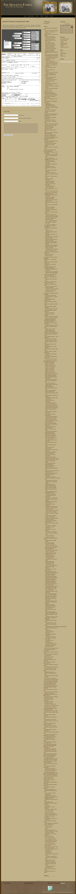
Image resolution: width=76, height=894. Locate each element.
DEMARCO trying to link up (52, 506)
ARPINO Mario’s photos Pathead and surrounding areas (51, 332)
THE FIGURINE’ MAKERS (50, 841)
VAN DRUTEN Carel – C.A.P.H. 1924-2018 (50, 187)
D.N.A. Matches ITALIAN (50, 793)
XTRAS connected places (49, 789)
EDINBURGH (48, 794)
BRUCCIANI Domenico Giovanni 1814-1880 (50, 46)
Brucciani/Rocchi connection (52, 57)
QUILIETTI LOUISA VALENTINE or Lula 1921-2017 (50, 167)
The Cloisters (60, 892)
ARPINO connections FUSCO (51, 316)
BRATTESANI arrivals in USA (51, 373)
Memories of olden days (50, 813)
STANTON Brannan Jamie (50, 668)
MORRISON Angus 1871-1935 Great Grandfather (51, 579)
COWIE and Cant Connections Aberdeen (50, 556)
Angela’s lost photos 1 (49, 362)
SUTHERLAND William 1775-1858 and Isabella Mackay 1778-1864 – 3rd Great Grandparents (50, 773)
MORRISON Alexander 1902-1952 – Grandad (50, 574)
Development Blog (64, 39)
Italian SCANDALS (49, 836)
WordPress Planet (64, 47)
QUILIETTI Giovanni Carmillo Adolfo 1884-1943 (51, 133)
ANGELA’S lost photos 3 (50, 365)
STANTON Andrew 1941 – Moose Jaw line (49, 662)
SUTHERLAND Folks (48, 757)
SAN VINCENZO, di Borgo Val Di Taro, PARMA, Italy (51, 824)
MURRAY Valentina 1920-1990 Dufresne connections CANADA (51, 242)
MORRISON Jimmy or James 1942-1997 (50, 607)
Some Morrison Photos (51, 636)
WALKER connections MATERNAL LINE (50, 646)
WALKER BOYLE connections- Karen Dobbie (51, 643)
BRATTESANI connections (50, 374)
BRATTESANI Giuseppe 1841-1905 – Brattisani (50, 435)
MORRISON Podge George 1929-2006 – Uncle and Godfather (51, 618)
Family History (31, 16)
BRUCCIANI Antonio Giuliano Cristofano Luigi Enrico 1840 (50, 40)
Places (41, 16)
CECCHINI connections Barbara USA (49, 97)
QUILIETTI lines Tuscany (50, 110)
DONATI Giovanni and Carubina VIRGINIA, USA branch (50, 74)
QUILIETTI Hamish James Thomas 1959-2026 (51, 287)
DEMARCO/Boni (49, 509)
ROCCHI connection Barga (51, 88)
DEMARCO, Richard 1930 (51, 507)
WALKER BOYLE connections (49, 641)
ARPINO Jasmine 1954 (50, 329)
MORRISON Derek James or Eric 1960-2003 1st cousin (51, 587)
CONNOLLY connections (50, 704)
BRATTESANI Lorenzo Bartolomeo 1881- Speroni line (51, 458)
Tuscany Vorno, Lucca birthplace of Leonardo (50, 861)
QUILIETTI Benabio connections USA (48, 128)
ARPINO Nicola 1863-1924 (51, 339)
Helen (63, 883)
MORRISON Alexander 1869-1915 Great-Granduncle (51, 572)
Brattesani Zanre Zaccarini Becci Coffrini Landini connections (51, 474)
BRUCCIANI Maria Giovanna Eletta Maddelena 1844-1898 (51, 55)
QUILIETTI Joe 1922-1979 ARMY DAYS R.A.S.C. (50, 282)
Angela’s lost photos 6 (49, 369)
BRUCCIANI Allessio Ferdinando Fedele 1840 (50, 37)
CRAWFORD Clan (50, 557)
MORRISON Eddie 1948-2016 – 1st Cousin (51, 589)
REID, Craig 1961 (48, 658)
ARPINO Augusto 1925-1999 (51, 308)
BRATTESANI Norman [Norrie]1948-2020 (50, 464)
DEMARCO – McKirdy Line (51, 497)
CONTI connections (50, 60)
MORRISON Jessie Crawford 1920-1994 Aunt (50, 605)
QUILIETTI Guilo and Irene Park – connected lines (50, 275)
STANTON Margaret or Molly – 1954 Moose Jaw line (50, 709)
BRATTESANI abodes (50, 383)
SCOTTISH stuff (48, 827)
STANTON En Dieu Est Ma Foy (51, 691)
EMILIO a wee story (49, 254)
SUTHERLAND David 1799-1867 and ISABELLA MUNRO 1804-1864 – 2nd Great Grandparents (49, 746)
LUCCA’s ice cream (49, 812)
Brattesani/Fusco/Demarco (51, 480)
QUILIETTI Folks (48, 255)
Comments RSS (70, 892)
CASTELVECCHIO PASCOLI (51, 95)
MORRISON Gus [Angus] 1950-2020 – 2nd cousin (51, 597)
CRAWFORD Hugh (50, 564)
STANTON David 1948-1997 (50, 678)
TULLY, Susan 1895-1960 (51, 220)
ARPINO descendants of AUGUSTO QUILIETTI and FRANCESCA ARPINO (50, 320)
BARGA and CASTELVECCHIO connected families (50, 34)
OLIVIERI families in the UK (51, 840)
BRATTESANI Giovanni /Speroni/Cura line (50, 427)
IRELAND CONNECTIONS (51, 809)
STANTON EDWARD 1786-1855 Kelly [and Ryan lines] (49, 684)
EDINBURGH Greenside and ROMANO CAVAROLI (51, 797)
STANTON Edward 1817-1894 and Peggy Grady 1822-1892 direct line (50, 687)
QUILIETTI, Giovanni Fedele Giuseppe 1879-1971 (50, 141)
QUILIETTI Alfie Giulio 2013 (52, 191)
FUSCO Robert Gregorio (51, 511)
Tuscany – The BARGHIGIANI (48, 852)
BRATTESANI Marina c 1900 (52, 459)
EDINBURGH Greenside (50, 795)
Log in (61, 52)
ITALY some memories (50, 837)
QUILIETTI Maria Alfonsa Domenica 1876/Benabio (50, 135)
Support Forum (63, 44)
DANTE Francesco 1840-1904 (51, 123)
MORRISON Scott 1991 (51, 622)
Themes (62, 45)
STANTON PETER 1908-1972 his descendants (51, 655)
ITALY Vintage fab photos (50, 838)
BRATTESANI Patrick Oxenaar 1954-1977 (50, 466)
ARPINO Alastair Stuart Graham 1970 (49, 300)
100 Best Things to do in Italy (51, 831)
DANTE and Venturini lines (51, 63)
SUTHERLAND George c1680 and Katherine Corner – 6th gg (50, 759)
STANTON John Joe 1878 (49, 707)
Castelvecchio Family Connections (50, 59)
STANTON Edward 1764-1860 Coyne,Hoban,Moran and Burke (50, 681)
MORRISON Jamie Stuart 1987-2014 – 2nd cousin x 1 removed (51, 602)
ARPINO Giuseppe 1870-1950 (51, 325)
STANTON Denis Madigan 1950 (51, 679)
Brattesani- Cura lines (50, 476)
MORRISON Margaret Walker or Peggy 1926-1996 (51, 612)
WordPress (62, 56)
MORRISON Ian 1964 (49, 656)
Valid (63, 53)
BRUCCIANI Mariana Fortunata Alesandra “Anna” (50, 93)
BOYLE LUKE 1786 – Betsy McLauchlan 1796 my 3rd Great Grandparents (51, 547)
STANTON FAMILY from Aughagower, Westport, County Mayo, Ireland (50, 694)
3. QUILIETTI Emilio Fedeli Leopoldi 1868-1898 (49, 150)
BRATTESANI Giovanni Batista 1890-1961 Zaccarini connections (51, 377)
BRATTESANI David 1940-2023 (51, 648)
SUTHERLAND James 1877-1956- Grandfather (50, 762)
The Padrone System (49, 842)
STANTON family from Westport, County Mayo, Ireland (50, 697)
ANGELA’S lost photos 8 (50, 372)
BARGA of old (48, 91)
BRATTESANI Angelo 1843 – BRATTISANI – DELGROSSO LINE (51, 385)
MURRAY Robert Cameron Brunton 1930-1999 (51, 240)
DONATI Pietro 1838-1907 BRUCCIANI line (51, 84)
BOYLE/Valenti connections (52, 550)
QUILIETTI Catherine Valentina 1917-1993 (16, 21)
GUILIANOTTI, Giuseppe (51, 531)
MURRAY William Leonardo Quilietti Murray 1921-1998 (51, 246)
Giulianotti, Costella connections (49, 527)
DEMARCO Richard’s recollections (50, 505)
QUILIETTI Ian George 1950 (52, 154)
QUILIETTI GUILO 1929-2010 (51, 271)
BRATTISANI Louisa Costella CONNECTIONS (50, 485)
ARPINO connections (49, 312)
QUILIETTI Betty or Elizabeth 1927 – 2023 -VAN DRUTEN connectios (51, 159)
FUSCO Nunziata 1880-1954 (52, 510)
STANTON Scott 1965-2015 (50, 725)
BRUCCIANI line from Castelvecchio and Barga (50, 48)
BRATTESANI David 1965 (51, 405)
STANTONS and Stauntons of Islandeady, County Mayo (50, 735)
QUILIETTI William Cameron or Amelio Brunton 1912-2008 (51, 216)
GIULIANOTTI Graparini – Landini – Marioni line (51, 516)
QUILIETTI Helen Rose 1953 (52, 288)
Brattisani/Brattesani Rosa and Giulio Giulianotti (51, 492)
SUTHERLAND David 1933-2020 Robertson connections (49, 749)
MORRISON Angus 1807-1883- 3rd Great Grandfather (51, 577)
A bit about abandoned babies (51, 30)
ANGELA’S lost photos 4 (50, 366)
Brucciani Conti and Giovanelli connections (50, 43)
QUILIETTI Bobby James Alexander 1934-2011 (50, 267)
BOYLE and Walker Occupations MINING (49, 543)
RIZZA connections (50, 535)
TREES (46, 828)
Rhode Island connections (50, 143)
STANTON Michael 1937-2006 (50, 710)
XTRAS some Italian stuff (49, 830)
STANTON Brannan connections (51, 666)
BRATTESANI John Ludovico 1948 (49, 448)
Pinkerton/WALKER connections (49, 632)
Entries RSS (65, 892)
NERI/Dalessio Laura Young (52, 249)
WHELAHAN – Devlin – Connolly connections (48, 778)
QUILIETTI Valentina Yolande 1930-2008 (50, 182)
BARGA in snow (48, 89)
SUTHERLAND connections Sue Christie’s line (49, 742)
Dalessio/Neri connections (51, 565)
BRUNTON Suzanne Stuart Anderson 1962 (51, 200)
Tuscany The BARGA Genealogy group (50, 867)
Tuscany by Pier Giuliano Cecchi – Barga (50, 845)
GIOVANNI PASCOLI (49, 832)
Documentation (63, 40)
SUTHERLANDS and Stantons (51, 775)
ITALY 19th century (49, 810)
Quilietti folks (47, 103)
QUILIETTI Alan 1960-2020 (51, 272)
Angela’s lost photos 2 (49, 364)
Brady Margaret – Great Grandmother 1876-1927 (50, 553)
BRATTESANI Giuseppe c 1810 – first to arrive (51, 438)
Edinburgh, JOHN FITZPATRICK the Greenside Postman (50, 803)
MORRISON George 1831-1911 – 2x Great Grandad (51, 594)
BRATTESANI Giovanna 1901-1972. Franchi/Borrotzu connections (51, 424)
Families (46, 16)
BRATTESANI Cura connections (49, 401)
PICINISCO (47, 355)
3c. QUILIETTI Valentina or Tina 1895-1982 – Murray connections (50, 225)
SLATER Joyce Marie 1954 (51, 359)
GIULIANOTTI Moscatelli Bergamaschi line (50, 521)
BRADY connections (50, 551)
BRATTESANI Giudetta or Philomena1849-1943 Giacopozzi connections (51, 432)
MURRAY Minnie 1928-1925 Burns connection (51, 237)
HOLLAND (47, 805)
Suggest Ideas (63, 43)
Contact (52, 16)
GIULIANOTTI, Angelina (51, 525)
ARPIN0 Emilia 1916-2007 (50, 295)
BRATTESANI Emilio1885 (51, 416)
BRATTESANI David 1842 (51, 404)
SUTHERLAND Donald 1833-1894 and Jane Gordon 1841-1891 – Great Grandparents (50, 755)
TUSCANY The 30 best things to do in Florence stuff (51, 847)
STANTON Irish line (48, 703)
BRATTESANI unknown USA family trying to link (51, 471)
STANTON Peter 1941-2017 (50, 719)
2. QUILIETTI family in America (51, 114)
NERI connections (50, 247)
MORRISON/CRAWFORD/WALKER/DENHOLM (56, 626)
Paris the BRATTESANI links (51, 814)
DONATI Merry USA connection (49, 81)
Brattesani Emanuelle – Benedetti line (50, 415)
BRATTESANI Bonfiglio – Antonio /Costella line (51, 391)
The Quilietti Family (17, 4)
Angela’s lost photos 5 (49, 368)
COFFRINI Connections (51, 494)
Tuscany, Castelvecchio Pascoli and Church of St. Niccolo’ (50, 863)
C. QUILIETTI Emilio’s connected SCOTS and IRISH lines (50, 538)
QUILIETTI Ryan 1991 (50, 172)
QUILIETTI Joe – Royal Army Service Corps (50, 291)
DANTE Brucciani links (50, 120)
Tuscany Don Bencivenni (51, 856)
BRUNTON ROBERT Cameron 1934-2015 (50, 198)
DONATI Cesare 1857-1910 (52, 72)
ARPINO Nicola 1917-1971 (51, 340)
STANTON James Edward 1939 (51, 705)
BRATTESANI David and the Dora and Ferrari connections (51, 407)
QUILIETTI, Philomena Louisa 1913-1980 (50, 219)
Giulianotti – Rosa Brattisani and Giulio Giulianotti (51, 519)
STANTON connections (49, 672)
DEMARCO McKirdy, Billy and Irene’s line (51, 502)
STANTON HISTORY (48, 701)
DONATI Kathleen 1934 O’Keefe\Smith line (50, 78)
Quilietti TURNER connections (49, 179)
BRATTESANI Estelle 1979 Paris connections (51, 421)
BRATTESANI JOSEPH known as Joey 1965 (50, 453)
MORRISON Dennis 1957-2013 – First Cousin (51, 584)
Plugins (62, 41)
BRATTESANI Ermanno (51, 419)
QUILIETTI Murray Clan (51, 250)
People (37, 16)
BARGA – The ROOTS (50, 32)
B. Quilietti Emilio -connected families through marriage (50, 361)
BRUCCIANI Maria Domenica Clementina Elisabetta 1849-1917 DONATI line (51, 51)
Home (25, 16)
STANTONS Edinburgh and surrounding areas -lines (49, 737)
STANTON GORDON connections (48, 700)
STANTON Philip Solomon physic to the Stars (49, 724)
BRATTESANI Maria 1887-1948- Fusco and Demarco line (51, 380)
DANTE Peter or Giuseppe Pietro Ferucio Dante (50, 126)
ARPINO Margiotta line (50, 330)
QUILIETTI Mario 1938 (51, 214)
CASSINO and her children (51, 353)
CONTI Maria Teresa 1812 (51, 62)
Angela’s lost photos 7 (49, 370)
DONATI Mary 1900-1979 (51, 79)
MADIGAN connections (50, 768)
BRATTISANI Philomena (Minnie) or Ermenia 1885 (50, 487)
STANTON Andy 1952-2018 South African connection (50, 770)
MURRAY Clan (49, 230)
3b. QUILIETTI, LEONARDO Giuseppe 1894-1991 (50, 193)
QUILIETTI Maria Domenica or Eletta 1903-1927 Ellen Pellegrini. (51, 138)
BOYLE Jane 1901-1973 (51, 545)
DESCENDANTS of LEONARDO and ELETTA (50, 105)
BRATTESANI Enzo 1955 (51, 417)
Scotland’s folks (48, 825)
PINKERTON (48, 630)
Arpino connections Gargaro (51, 317)
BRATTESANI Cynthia (50, 402)
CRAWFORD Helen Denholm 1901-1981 (49, 562)
